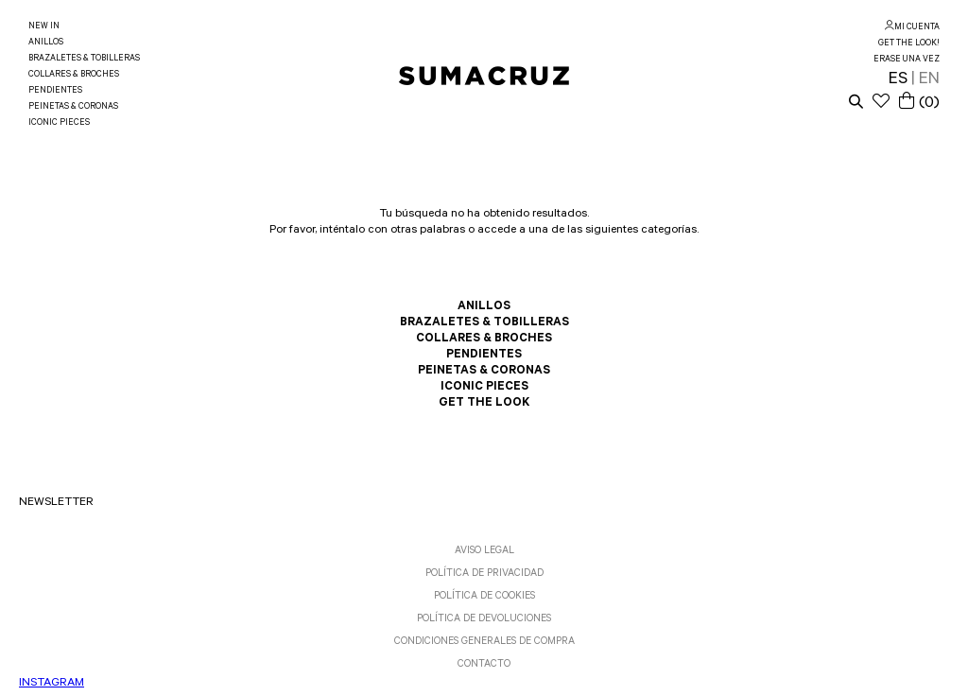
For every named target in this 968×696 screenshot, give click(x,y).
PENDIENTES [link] (55, 91)
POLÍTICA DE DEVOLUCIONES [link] (484, 619)
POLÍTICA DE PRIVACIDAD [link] (484, 574)
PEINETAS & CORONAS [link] (73, 107)
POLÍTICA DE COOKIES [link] (484, 596)
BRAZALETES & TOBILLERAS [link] (84, 59)
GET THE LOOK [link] (484, 403)
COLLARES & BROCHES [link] (73, 75)
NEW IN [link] (44, 27)
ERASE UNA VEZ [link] (906, 60)
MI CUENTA (917, 28)
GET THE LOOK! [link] (909, 44)
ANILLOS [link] (45, 43)
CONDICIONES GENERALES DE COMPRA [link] (484, 642)
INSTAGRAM (51, 683)
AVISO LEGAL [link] (484, 551)
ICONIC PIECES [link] (59, 123)
